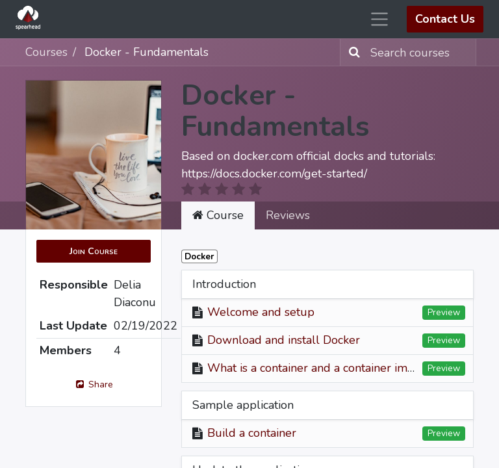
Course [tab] (218, 215)
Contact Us (445, 19)
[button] (93, 251)
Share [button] (93, 384)
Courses (46, 52)
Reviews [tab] (288, 215)
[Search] (351, 52)
